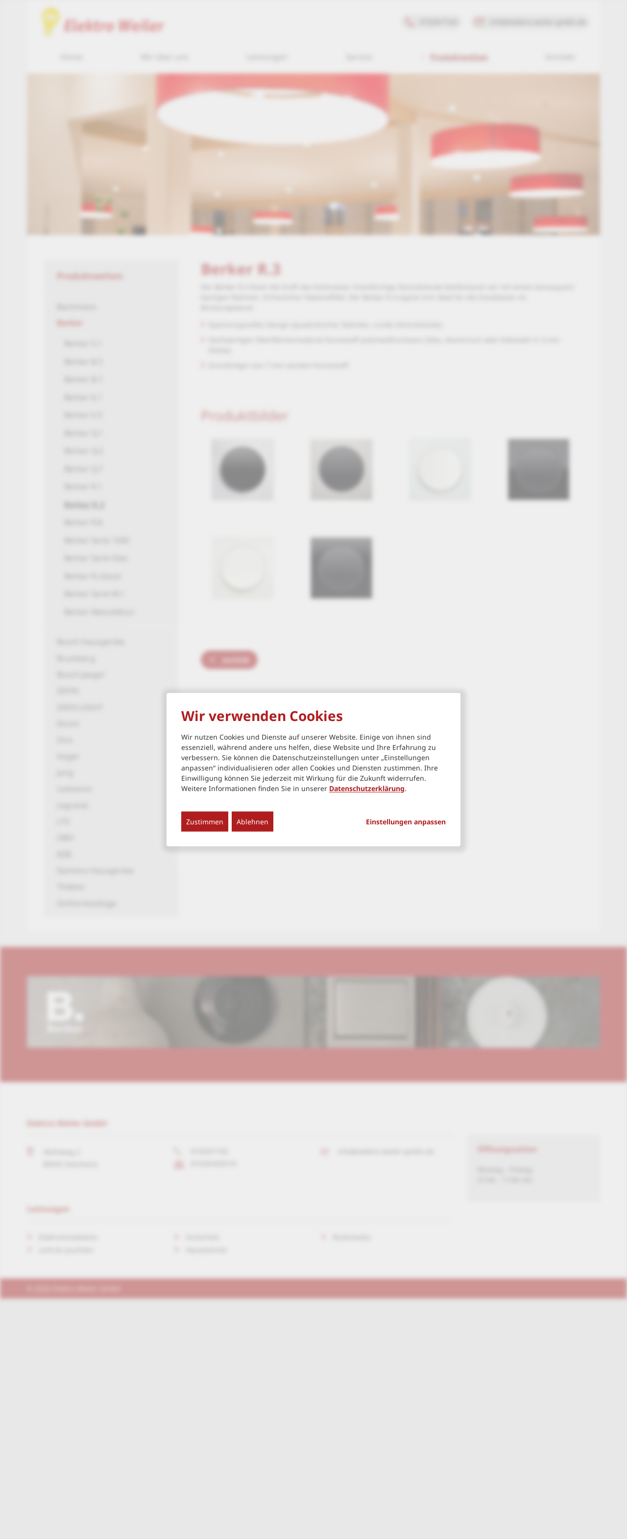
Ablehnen (252, 821)
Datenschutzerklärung (367, 788)
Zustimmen (204, 821)
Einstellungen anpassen (406, 821)
